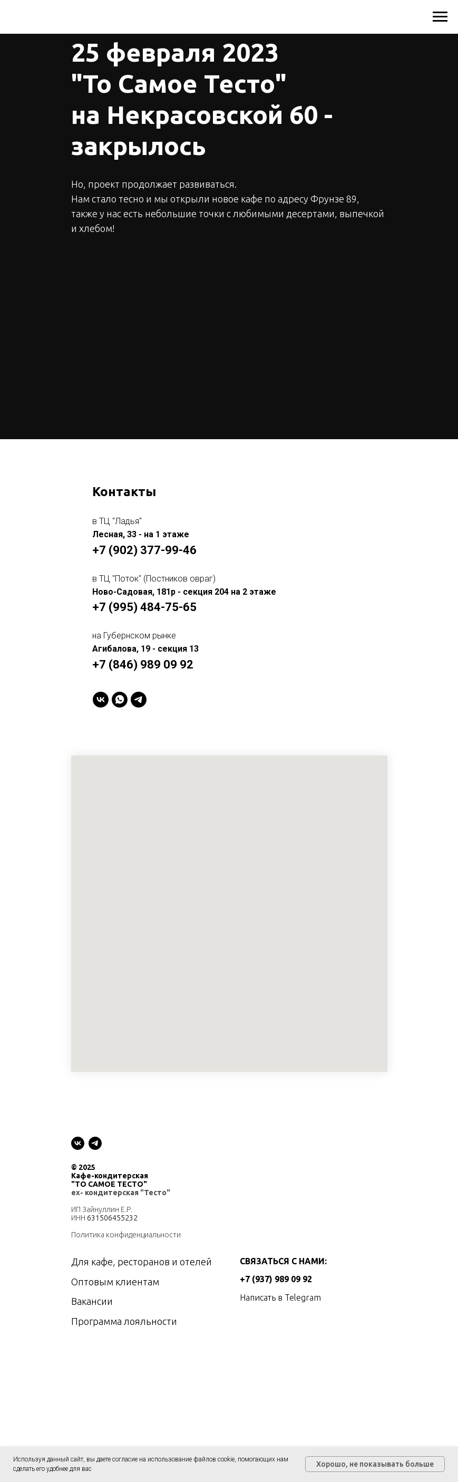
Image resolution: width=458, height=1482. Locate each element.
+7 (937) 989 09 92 (276, 1279)
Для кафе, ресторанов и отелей (141, 1261)
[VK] (101, 700)
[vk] (77, 1143)
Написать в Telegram (280, 1297)
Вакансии (92, 1301)
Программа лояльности (124, 1321)
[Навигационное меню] (440, 17)
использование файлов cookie (191, 1459)
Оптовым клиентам (115, 1281)
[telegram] (139, 700)
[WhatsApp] (120, 700)
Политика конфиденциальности (126, 1235)
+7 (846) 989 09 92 (142, 664)
